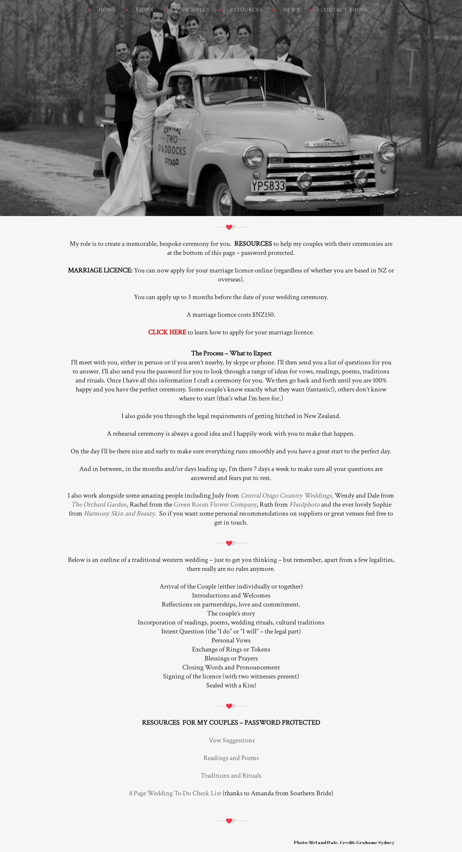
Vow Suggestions (232, 740)
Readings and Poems (231, 757)
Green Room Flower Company (215, 504)
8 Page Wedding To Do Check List (175, 793)
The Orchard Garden (99, 504)
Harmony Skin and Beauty (119, 513)
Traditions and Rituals (231, 775)
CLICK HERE (167, 332)
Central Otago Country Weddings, (287, 495)
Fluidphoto (305, 504)
